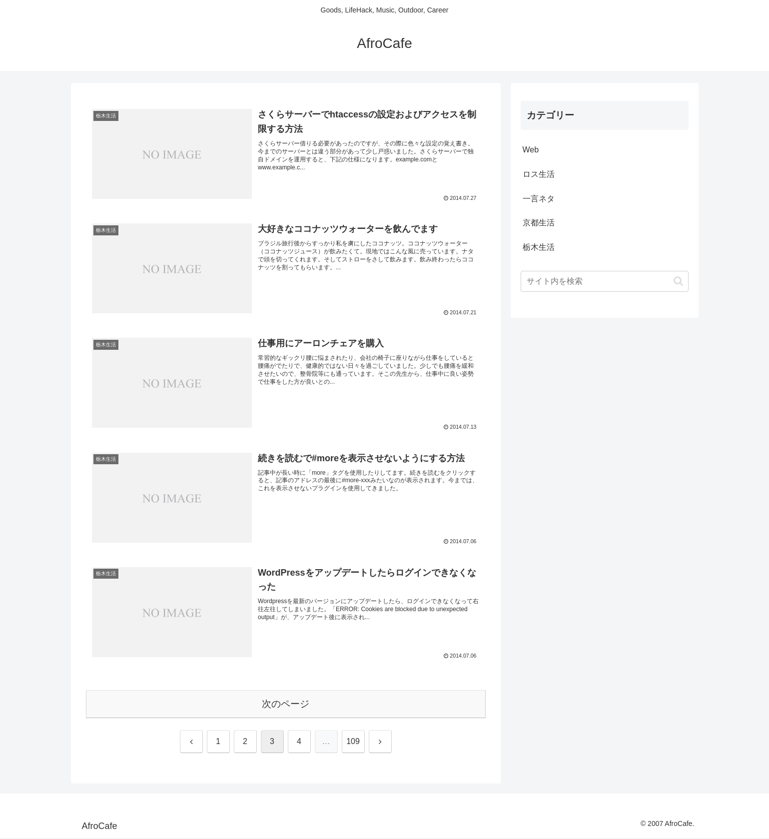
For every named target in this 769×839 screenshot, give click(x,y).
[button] (678, 281)
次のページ (285, 704)
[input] (605, 281)
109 (353, 742)
